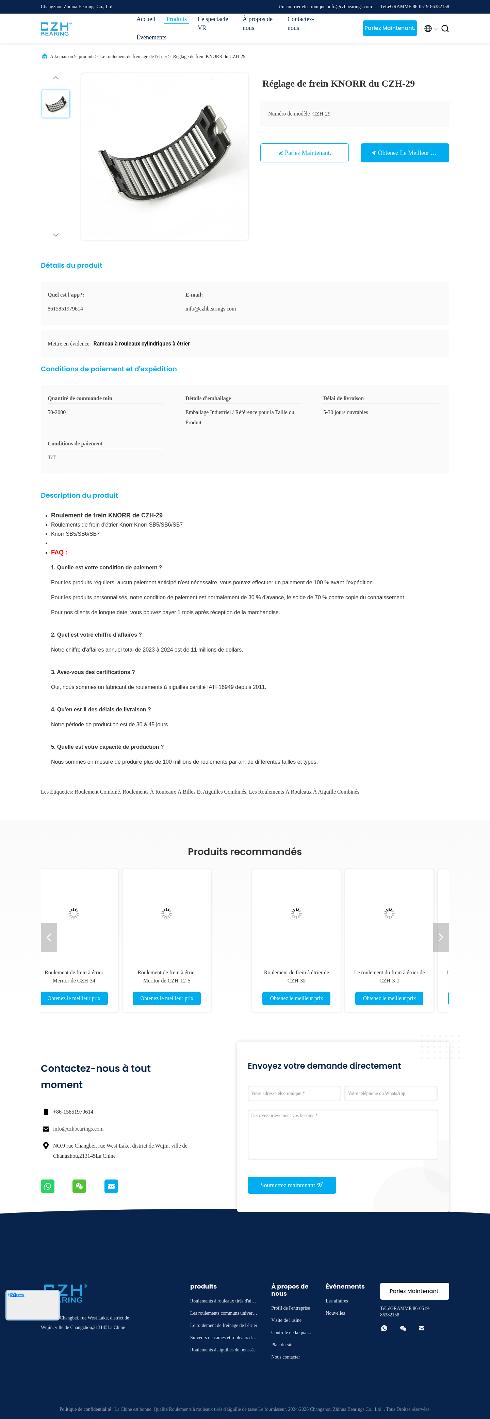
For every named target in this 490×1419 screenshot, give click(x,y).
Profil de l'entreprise (290, 1308)
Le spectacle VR (213, 23)
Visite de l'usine (286, 1320)
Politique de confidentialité (85, 1409)
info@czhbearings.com (78, 1129)
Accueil (146, 19)
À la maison (61, 56)
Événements (151, 37)
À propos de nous (258, 23)
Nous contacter (285, 1357)
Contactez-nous (301, 23)
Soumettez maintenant (292, 1185)
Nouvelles (335, 1313)
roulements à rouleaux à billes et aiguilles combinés (184, 792)
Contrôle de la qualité (290, 1333)
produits (87, 56)
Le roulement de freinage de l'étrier (133, 56)
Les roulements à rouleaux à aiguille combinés (304, 792)
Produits (176, 19)
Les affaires (337, 1300)
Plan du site (282, 1344)
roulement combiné (97, 792)
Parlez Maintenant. (389, 28)
